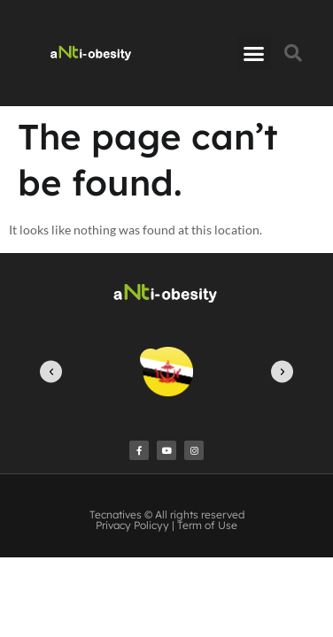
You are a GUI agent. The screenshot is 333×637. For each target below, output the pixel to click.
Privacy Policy (129, 525)
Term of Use (207, 525)
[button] (254, 53)
